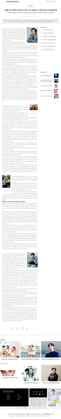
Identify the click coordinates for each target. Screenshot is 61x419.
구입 (59, 405)
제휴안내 (39, 414)
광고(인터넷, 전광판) (35, 414)
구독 (55, 405)
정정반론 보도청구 (22, 414)
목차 (52, 405)
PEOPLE (30, 5)
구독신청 (8, 414)
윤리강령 (14, 414)
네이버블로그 (42, 394)
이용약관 (42, 414)
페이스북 (33, 394)
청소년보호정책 (52, 414)
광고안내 (11, 414)
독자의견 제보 (18, 414)
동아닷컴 (28, 414)
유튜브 (39, 394)
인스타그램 (36, 394)
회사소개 (31, 414)
